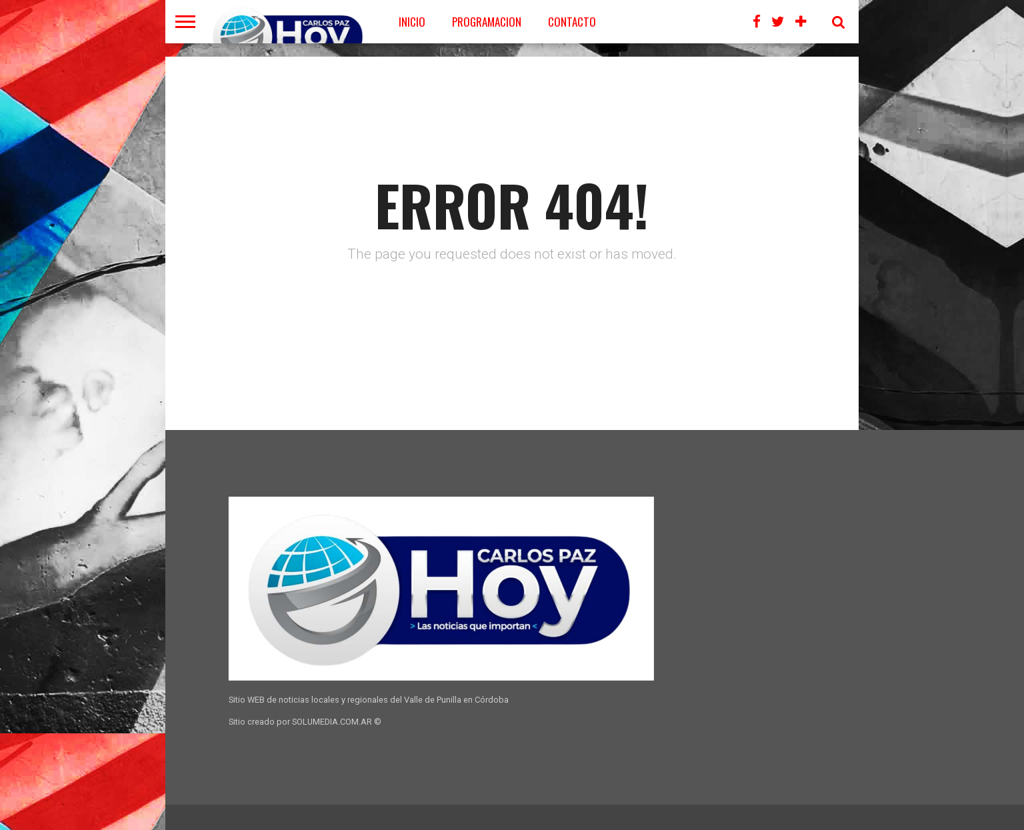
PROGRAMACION (486, 21)
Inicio (412, 21)
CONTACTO (572, 21)
